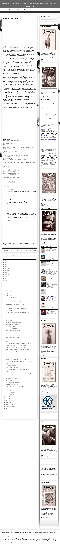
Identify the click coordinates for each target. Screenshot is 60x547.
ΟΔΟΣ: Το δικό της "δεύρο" (50, 248)
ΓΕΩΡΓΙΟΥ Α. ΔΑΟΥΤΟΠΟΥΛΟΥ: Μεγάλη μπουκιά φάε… (17, 349)
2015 (6, 282)
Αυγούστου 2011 (9, 394)
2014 (6, 284)
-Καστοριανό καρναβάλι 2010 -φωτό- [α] (11, 171)
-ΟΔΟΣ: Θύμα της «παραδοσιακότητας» (11, 140)
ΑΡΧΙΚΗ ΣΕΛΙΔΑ (6, 12)
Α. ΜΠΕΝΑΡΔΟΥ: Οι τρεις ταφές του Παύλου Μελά (15, 376)
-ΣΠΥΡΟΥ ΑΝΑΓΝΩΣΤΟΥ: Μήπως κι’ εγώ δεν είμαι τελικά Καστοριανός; (17, 150)
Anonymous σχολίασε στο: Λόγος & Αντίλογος (48, 102)
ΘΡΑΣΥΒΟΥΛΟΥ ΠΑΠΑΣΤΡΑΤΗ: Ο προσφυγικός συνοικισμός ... (18, 373)
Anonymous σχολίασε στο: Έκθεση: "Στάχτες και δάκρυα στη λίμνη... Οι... (48, 135)
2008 (6, 414)
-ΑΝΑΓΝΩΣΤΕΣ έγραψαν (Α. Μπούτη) (11, 156)
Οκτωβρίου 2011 (9, 390)
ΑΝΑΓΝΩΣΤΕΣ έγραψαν (10, 320)
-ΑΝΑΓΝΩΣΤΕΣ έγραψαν (8, 158)
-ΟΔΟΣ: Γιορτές (6, 141)
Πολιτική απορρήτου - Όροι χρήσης (34, 12)
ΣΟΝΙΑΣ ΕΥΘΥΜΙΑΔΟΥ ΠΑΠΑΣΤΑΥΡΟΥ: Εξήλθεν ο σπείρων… (18, 343)
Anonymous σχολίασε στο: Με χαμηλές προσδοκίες (49, 162)
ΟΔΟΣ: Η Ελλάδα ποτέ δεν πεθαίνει (12, 330)
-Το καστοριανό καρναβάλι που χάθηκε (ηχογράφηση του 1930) (15, 155)
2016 (6, 280)
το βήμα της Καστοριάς (44, 60)
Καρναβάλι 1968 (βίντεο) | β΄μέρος (10, 154)
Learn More (28, 6)
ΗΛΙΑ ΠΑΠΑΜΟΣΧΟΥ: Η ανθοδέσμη (13, 337)
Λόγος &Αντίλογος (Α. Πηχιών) (9, 143)
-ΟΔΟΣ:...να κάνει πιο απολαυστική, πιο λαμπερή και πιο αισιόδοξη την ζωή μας (19, 147)
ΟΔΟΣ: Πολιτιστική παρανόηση (11, 357)
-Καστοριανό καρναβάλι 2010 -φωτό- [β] (11, 173)
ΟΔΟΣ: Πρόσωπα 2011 (9, 353)
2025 (6, 262)
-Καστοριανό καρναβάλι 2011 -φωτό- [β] (11, 170)
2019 (6, 274)
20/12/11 (12, 189)
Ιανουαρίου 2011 (9, 408)
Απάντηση (8, 194)
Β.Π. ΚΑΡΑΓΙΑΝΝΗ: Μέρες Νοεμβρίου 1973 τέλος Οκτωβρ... (17, 312)
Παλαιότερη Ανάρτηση (31, 250)
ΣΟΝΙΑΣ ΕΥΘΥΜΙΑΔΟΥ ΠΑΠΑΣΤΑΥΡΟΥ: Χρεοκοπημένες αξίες (18, 361)
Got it (33, 6)
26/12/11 (12, 209)
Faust (6, 363)
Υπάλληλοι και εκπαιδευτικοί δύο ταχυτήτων (14, 322)
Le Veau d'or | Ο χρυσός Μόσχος (11, 328)
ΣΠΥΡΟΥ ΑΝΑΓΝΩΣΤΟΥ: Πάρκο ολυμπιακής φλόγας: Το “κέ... (18, 359)
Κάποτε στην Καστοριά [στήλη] (11, 367)
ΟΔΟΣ (42, 59)
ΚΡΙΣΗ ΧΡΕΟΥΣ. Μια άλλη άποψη (12, 351)
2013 (6, 286)
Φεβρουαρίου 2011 (9, 406)
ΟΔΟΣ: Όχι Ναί (8, 310)
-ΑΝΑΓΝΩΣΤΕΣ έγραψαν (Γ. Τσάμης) (10, 151)
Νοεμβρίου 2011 (9, 388)
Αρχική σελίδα (18, 250)
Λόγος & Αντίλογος (9, 295)
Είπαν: (6, 341)
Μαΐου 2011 (8, 400)
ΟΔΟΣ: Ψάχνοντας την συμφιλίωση (12, 382)
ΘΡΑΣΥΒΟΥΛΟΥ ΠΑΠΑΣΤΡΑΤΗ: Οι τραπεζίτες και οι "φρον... (18, 304)
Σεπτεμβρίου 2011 (9, 392)
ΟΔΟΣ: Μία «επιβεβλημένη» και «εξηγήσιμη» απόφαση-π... (17, 301)
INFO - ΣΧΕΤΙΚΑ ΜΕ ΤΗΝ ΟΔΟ (18, 12)
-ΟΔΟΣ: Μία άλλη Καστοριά (9, 148)
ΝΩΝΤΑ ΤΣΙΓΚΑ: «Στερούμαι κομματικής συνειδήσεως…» (17, 345)
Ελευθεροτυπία (43, 477)
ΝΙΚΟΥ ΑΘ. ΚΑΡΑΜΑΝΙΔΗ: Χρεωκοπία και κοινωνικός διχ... (17, 315)
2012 (6, 288)
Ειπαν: (6, 335)
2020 (6, 272)
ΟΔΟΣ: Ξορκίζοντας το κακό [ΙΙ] (9, 175)
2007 (6, 416)
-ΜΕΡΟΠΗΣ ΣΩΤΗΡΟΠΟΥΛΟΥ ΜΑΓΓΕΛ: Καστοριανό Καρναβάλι (16, 160)
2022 (6, 268)
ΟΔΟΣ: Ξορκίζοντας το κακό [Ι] (9, 174)
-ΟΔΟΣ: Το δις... (6, 144)
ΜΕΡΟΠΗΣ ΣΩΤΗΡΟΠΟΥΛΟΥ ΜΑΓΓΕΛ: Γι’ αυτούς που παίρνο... (18, 299)
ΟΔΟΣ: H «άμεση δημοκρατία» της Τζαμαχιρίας (14, 316)
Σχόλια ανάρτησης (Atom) (22, 255)
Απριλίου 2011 (9, 402)
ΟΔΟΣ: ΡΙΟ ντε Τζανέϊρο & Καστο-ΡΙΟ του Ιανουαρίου (16, 308)
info (6, 339)
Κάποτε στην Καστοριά (49, 282)
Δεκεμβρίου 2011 (9, 291)
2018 (6, 276)
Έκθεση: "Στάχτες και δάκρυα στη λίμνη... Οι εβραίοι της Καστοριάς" (51, 290)
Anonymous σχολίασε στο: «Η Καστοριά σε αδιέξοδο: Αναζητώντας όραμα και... (47, 123)
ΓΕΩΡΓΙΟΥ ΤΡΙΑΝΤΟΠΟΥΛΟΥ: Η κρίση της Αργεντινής (16, 347)
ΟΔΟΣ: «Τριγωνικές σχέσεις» (50, 254)
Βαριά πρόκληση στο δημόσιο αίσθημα (13, 384)
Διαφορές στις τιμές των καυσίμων (12, 324)
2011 (6, 290)
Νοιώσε (7, 293)
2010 (6, 411)
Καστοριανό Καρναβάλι (8, 167)
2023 (6, 266)
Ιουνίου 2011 (8, 398)
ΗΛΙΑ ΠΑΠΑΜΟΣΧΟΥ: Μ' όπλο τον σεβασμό (14, 386)
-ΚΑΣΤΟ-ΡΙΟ (6, 166)
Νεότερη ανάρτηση (7, 250)
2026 (6, 260)
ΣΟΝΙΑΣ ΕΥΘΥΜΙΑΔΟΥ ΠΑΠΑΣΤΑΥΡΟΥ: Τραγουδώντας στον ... (18, 375)
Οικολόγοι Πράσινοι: (9, 334)
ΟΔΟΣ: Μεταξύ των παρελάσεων (11, 303)
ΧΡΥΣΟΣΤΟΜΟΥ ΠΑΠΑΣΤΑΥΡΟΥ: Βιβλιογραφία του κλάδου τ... (18, 369)
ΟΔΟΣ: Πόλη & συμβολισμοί (11, 297)
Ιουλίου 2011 (8, 396)
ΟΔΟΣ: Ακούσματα (7, 146)
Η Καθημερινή (43, 471)
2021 (6, 270)
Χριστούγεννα (8, 306)
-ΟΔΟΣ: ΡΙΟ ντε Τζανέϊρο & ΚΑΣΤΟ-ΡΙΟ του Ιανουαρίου (14, 159)
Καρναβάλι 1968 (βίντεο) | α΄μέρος (10, 152)
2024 (6, 264)
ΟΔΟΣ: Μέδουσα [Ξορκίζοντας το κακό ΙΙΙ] (11, 177)
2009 (6, 412)
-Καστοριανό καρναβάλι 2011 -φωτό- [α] (11, 169)
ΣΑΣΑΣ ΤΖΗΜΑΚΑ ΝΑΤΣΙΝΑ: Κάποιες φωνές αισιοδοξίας (17, 378)
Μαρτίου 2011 (9, 404)
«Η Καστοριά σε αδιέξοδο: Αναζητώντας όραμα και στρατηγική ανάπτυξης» (50, 262)
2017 (6, 278)
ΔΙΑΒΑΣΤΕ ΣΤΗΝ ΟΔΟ (50, 296)
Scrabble (7, 371)
